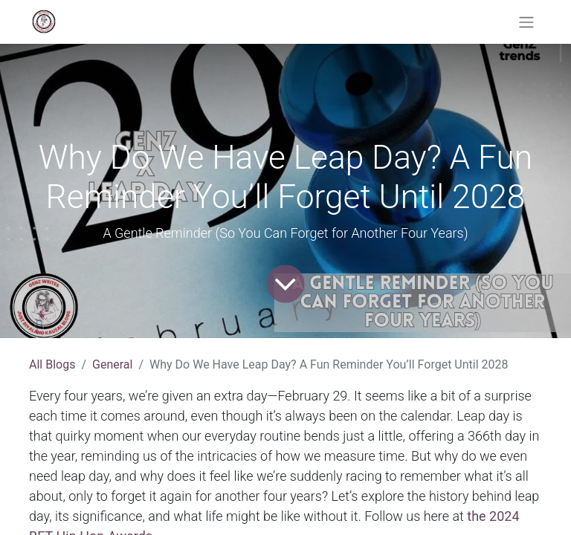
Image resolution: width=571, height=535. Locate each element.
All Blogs (52, 364)
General (112, 364)
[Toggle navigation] (526, 22)
